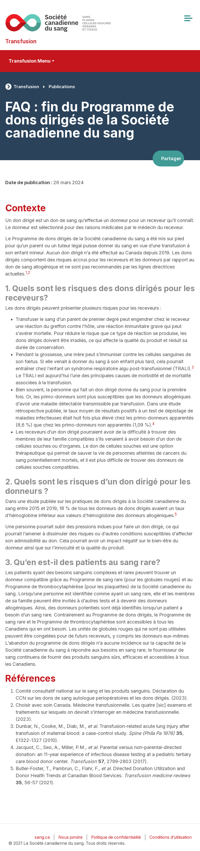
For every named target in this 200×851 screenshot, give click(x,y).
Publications (62, 86)
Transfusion (26, 86)
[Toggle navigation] (188, 18)
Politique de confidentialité (116, 837)
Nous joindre (70, 837)
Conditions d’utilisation (170, 837)
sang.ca (42, 837)
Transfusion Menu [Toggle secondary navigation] (30, 61)
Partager (171, 158)
